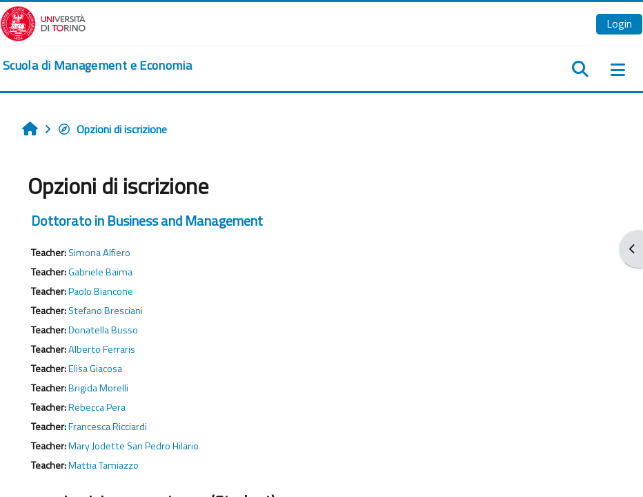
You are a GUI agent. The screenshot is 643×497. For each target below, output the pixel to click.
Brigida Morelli (98, 388)
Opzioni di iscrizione (112, 129)
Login (619, 23)
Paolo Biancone (100, 291)
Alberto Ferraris (101, 349)
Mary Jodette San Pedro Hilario (133, 446)
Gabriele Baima (100, 272)
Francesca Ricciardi (107, 426)
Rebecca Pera (97, 407)
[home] (97, 65)
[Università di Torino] (43, 22)
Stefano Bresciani (105, 310)
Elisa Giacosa (95, 368)
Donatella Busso (103, 330)
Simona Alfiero (99, 252)
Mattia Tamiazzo (103, 465)
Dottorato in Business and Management (147, 220)
